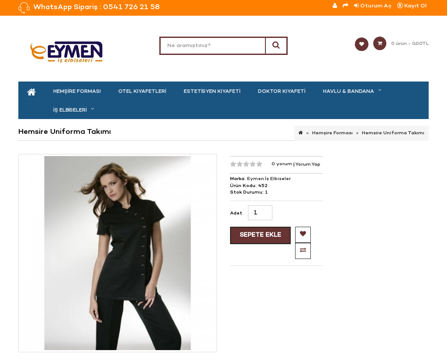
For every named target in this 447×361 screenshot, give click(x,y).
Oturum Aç (373, 6)
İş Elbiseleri (70, 110)
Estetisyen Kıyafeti (212, 91)
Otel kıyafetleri (142, 91)
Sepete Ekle (260, 235)
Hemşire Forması (77, 91)
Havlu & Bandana (348, 91)
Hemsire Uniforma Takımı (393, 133)
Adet (236, 213)
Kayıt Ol (411, 6)
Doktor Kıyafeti (282, 91)
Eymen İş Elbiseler (269, 179)
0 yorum (282, 164)
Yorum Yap (308, 164)
